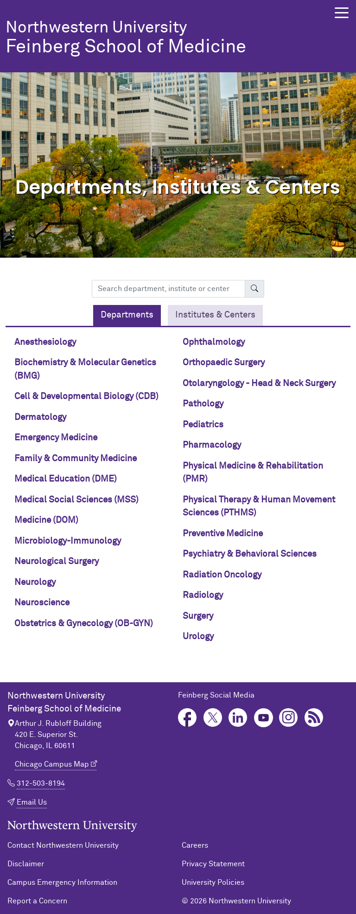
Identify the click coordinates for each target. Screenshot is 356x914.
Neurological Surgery (56, 561)
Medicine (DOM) (46, 520)
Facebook (187, 717)
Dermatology (40, 417)
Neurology (35, 582)
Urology (198, 636)
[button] (342, 12)
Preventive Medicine (223, 533)
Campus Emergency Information (62, 882)
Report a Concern (37, 901)
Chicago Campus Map (52, 764)
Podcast (314, 717)
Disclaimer (25, 864)
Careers (195, 845)
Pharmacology (212, 445)
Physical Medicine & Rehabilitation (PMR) (253, 473)
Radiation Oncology (222, 575)
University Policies (213, 882)
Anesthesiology (45, 342)
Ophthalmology (214, 342)
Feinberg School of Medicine (160, 38)
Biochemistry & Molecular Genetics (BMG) (85, 369)
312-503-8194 (41, 783)
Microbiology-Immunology (67, 541)
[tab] (127, 315)
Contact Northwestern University (63, 845)
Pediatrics (203, 424)
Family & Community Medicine (75, 458)
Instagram (288, 717)
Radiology (203, 595)
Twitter (212, 717)
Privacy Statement (213, 864)
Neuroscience (42, 602)
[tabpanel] (178, 493)
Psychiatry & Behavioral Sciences (250, 554)
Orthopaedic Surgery (224, 362)
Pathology (203, 404)
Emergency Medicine (55, 437)
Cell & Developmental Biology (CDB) (86, 396)
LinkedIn (238, 717)
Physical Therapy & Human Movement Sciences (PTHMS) (259, 506)
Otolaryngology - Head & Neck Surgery (259, 383)
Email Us (32, 802)
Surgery (198, 616)
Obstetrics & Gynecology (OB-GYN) (83, 623)
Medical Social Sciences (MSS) (76, 499)
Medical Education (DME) (65, 479)
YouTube (263, 717)
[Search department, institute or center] (168, 289)
